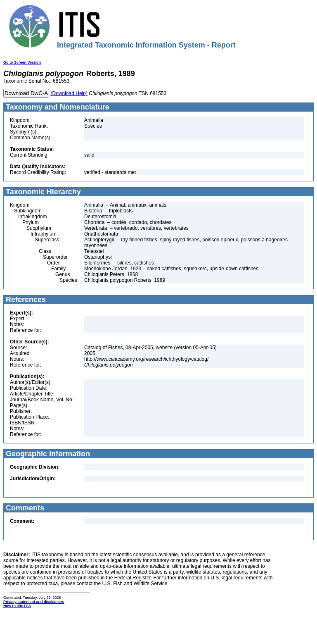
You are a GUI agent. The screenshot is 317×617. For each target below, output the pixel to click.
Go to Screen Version (22, 62)
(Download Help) (69, 93)
